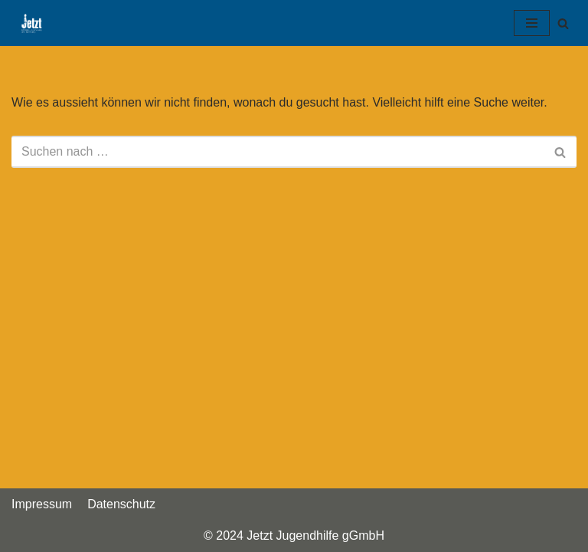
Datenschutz (121, 504)
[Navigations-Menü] (532, 23)
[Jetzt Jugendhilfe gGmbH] (27, 23)
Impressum (41, 504)
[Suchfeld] (563, 23)
